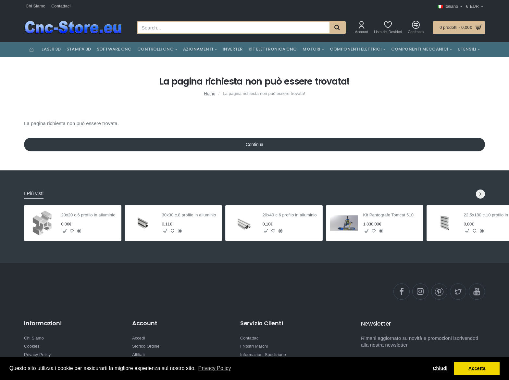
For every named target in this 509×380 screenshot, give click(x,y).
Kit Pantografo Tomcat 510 (388, 215)
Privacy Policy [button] (214, 368)
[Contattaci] (61, 6)
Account (144, 323)
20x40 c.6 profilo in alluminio (290, 215)
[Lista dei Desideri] (387, 27)
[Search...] (337, 27)
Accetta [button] (477, 368)
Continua (254, 144)
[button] (64, 231)
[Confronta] (415, 27)
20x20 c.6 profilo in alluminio (88, 215)
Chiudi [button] (440, 368)
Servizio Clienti (261, 323)
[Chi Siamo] (35, 6)
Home (209, 93)
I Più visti (33, 193)
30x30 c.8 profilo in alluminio (189, 215)
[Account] (362, 27)
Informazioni (43, 323)
